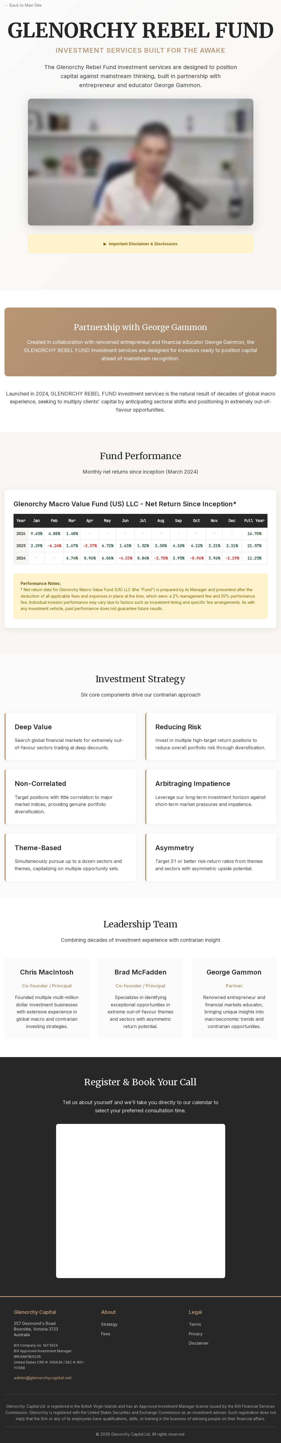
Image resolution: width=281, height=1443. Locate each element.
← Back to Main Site (23, 5)
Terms (195, 1324)
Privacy (196, 1333)
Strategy (109, 1324)
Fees (105, 1333)
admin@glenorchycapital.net (43, 1377)
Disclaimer (199, 1343)
